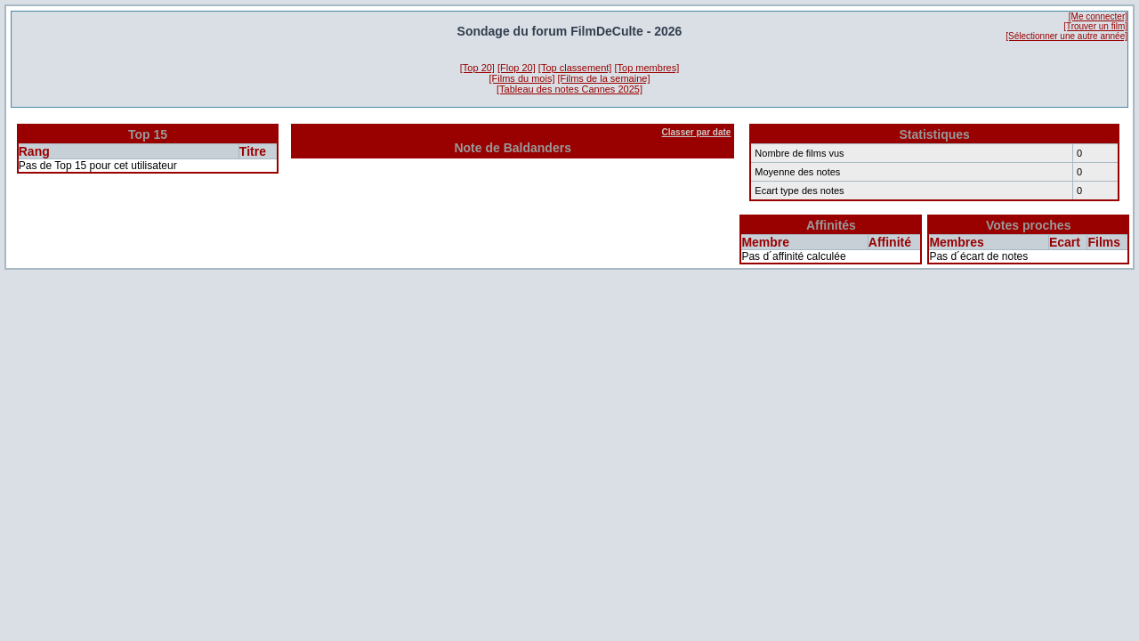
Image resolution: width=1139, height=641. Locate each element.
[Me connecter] (1098, 16)
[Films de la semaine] (604, 78)
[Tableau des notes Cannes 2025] (569, 89)
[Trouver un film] (1095, 26)
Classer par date (696, 132)
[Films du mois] (522, 78)
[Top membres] (646, 67)
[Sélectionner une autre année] (1066, 36)
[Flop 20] (516, 67)
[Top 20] (477, 67)
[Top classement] (575, 67)
